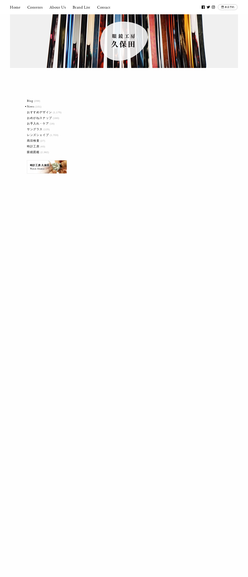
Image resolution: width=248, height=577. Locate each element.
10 (114, 441)
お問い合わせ (165, 522)
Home (15, 7)
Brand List (81, 7)
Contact (104, 7)
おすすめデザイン (39, 112)
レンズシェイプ (38, 135)
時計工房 (33, 146)
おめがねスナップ (39, 118)
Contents (35, 7)
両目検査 (33, 141)
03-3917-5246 (122, 520)
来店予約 (229, 7)
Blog (30, 101)
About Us (58, 7)
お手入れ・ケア (38, 123)
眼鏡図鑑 (33, 152)
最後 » (136, 441)
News (30, 106)
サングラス (35, 129)
